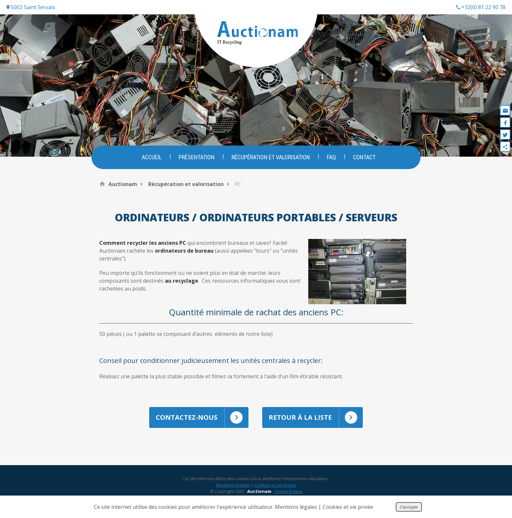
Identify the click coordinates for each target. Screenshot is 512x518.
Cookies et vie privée (275, 485)
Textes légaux (288, 491)
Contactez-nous (202, 417)
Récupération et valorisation (271, 157)
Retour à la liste (316, 417)
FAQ (331, 157)
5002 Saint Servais (31, 7)
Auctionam (122, 184)
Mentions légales (233, 485)
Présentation (197, 157)
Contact (364, 157)
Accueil (152, 157)
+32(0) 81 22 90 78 (480, 7)
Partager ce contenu (505, 146)
